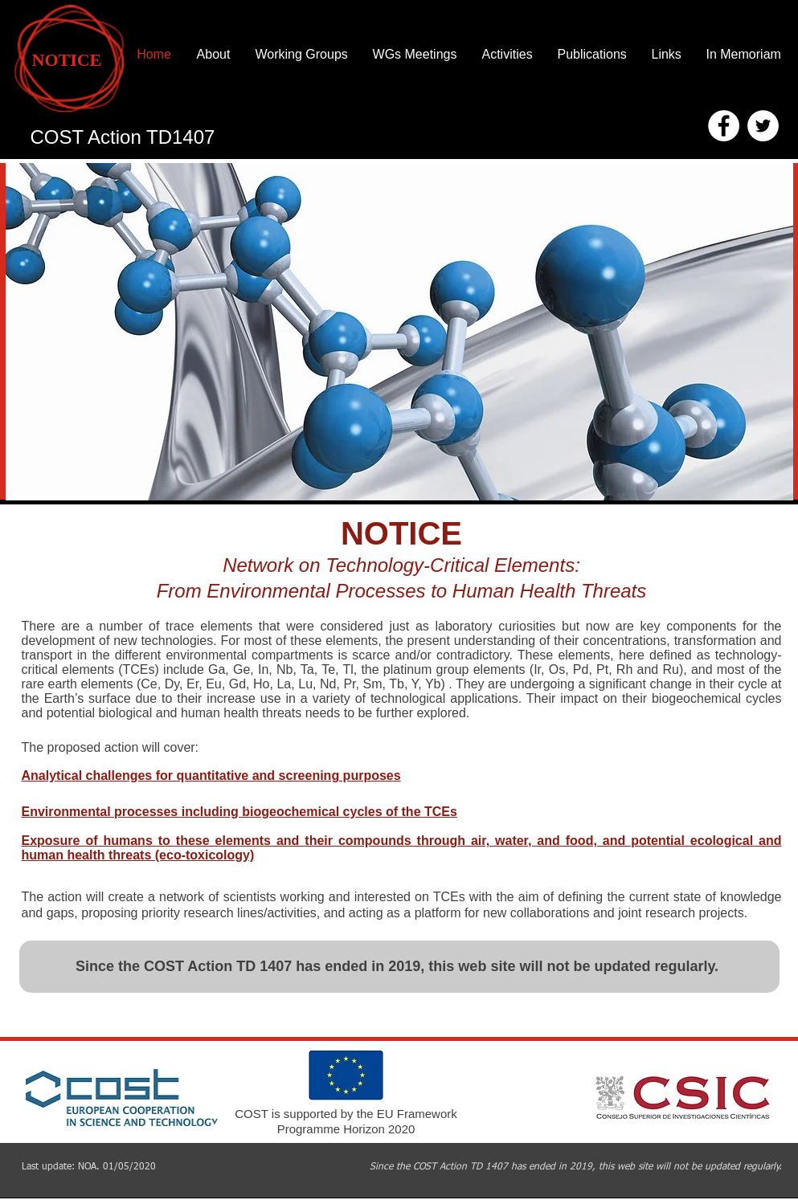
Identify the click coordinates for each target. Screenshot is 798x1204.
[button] (399, 331)
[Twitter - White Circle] (763, 125)
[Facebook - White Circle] (723, 125)
